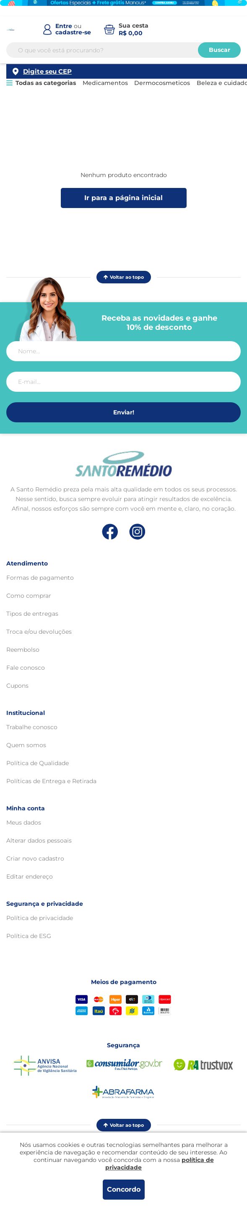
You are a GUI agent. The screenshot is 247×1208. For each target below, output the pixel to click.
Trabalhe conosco (31, 727)
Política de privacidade (39, 918)
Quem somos (26, 745)
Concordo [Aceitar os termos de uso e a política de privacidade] (123, 1189)
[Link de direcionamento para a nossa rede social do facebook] (110, 532)
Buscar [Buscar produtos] (219, 58)
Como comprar (28, 595)
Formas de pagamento (40, 577)
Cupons (17, 685)
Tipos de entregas (32, 613)
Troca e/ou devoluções (39, 631)
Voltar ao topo (124, 277)
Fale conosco (25, 667)
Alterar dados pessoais (39, 840)
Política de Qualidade (37, 763)
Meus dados (23, 822)
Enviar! (123, 412)
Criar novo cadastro (35, 858)
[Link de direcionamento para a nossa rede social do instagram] (137, 532)
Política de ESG (28, 936)
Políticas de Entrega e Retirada (51, 781)
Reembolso (22, 649)
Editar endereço (29, 876)
